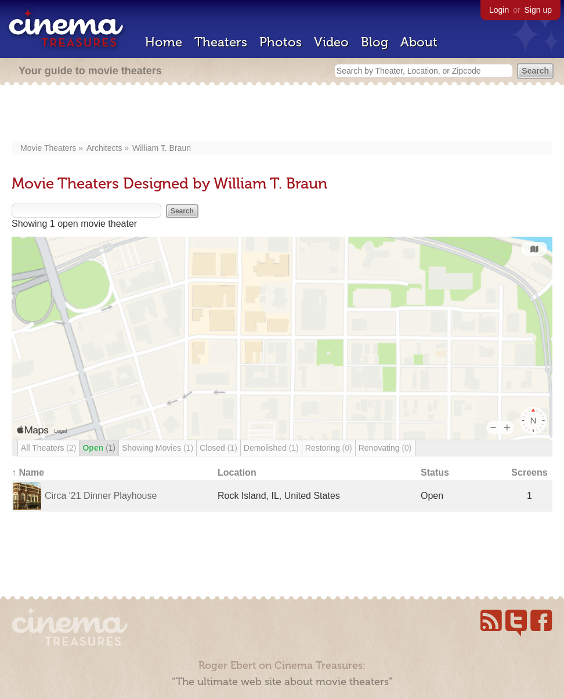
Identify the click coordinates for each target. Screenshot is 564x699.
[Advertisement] (282, 114)
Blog (374, 42)
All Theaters (48, 447)
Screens (529, 472)
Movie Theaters (48, 148)
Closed (218, 447)
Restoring (328, 447)
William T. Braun (161, 148)
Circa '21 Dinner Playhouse (101, 496)
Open (98, 447)
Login (499, 10)
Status (435, 472)
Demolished (271, 447)
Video (331, 42)
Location (237, 472)
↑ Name (28, 472)
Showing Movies (157, 447)
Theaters (220, 42)
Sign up (538, 10)
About (419, 42)
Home (163, 42)
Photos (280, 42)
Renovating (385, 447)
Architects (104, 148)
